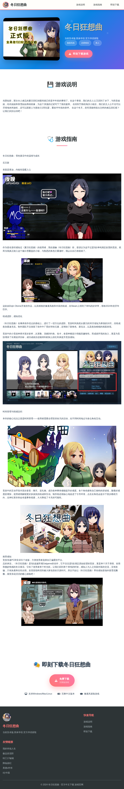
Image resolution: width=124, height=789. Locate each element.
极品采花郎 (8, 753)
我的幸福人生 (9, 748)
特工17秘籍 (8, 758)
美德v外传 (7, 768)
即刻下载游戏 (78, 53)
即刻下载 (114, 5)
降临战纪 (7, 763)
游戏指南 (97, 5)
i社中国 (6, 773)
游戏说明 (80, 5)
